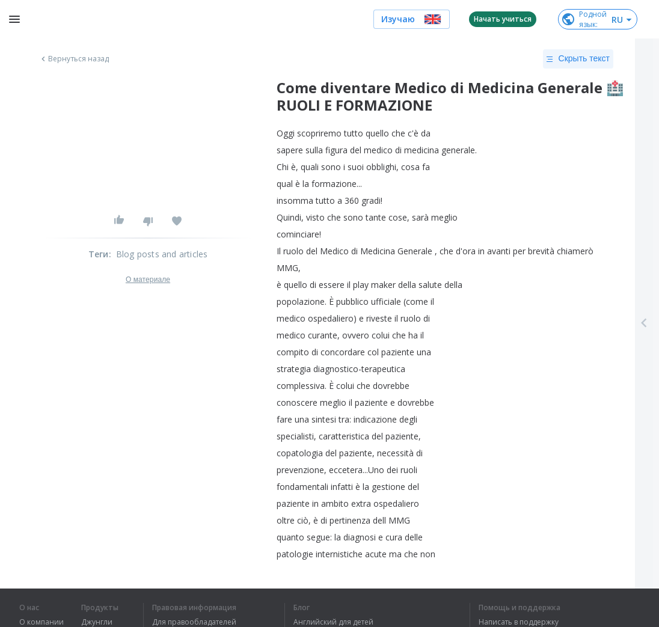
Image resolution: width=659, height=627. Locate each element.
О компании (41, 622)
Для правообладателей (194, 622)
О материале (148, 279)
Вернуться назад (73, 59)
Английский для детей (333, 622)
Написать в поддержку (519, 622)
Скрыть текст (578, 59)
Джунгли (96, 622)
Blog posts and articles (162, 254)
